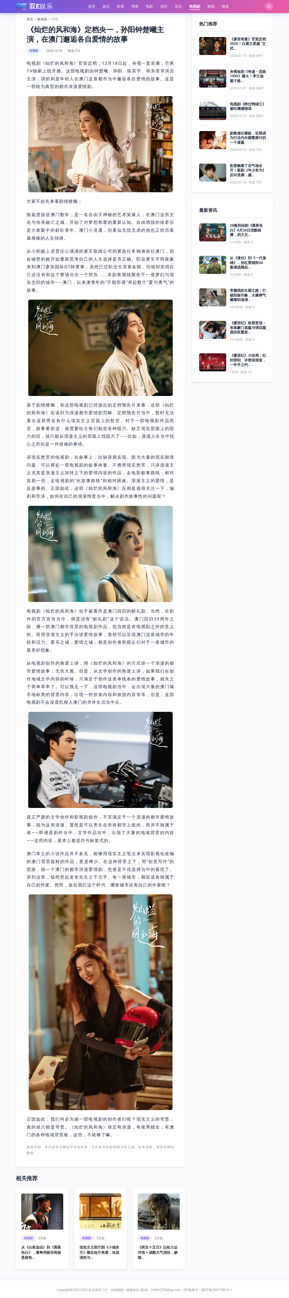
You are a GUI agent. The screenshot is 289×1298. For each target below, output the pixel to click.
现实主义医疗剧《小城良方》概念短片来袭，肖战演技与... (99, 1252)
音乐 (178, 6)
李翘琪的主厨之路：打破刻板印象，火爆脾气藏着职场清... (248, 295)
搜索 (225, 6)
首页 (91, 6)
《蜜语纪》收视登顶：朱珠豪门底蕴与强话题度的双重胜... (248, 328)
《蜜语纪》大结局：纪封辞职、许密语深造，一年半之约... (248, 360)
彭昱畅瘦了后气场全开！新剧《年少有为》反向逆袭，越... (248, 170)
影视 (120, 6)
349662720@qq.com (165, 1290)
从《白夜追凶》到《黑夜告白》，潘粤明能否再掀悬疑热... (41, 1252)
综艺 (163, 6)
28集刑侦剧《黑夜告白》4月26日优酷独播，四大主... (246, 230)
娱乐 (106, 6)
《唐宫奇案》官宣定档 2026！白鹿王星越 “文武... (248, 44)
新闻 (210, 6)
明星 (134, 6)
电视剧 (194, 6)
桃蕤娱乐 (132, 1290)
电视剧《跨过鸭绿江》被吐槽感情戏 (248, 106)
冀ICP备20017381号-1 (216, 1290)
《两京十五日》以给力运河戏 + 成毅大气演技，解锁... (158, 1252)
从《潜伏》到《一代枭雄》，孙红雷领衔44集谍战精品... (248, 263)
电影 (149, 6)
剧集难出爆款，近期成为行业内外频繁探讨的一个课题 (248, 138)
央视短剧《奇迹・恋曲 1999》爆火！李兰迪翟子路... (248, 76)
